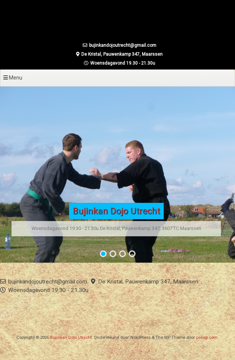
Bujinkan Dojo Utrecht (116, 211)
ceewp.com (207, 337)
